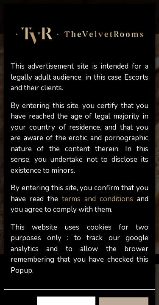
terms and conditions (97, 199)
